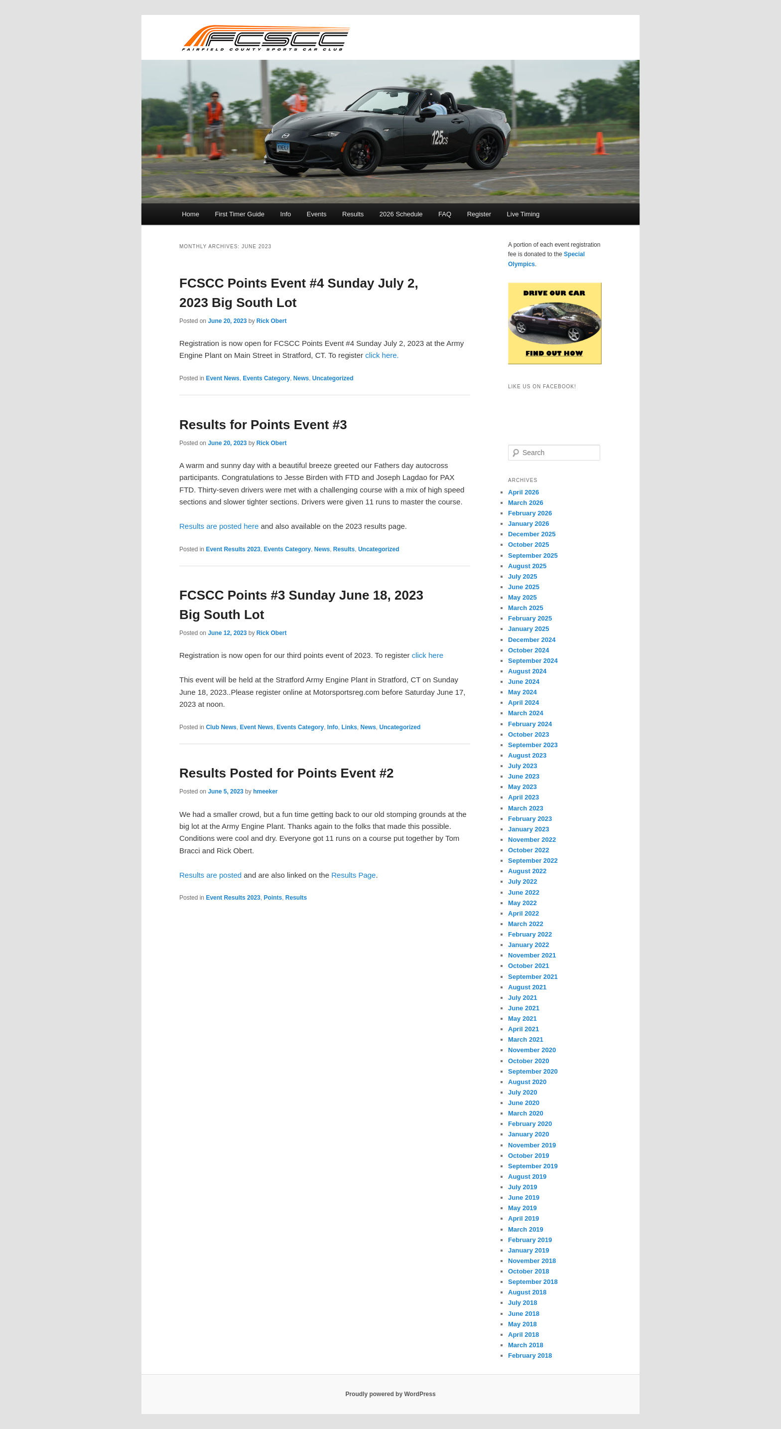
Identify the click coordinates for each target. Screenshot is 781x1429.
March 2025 (525, 608)
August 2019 (527, 1176)
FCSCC (265, 37)
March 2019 (525, 1229)
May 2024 (522, 692)
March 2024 (525, 713)
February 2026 (530, 513)
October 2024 (528, 650)
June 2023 (523, 776)
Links (349, 727)
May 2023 (522, 787)
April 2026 (523, 492)
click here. (382, 355)
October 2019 (528, 1155)
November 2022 (532, 839)
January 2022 (528, 945)
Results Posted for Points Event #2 (286, 773)
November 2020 (532, 1050)
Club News (221, 727)
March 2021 (525, 1039)
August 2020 (527, 1082)
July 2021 (522, 997)
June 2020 (523, 1103)
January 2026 (528, 523)
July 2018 (522, 1302)
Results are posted (210, 875)
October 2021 (528, 965)
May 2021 (522, 1018)
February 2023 (530, 818)
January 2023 (528, 829)
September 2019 (533, 1166)
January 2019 (528, 1250)
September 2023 (533, 745)
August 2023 (527, 755)
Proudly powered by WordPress (390, 1394)
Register (479, 214)
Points (272, 897)
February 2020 (530, 1123)
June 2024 (523, 681)
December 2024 (531, 639)
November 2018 (532, 1261)
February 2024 (530, 724)
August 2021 (527, 987)
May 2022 (522, 903)
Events (317, 214)
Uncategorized (333, 378)
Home (190, 214)
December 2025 (531, 534)
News (301, 378)
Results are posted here (219, 526)
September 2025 (533, 555)
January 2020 (528, 1134)
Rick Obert (272, 321)
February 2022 (530, 934)
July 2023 (522, 766)
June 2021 (523, 1008)
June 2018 (523, 1313)
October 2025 (528, 544)
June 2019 (523, 1197)
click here (427, 655)
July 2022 (522, 881)
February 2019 (530, 1240)
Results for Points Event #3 (263, 424)
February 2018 (530, 1355)
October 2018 (528, 1271)
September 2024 (533, 660)
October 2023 (528, 734)
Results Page (353, 875)
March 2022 (525, 924)
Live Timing (523, 214)
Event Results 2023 (233, 549)
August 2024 (527, 671)
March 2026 (525, 502)
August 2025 (527, 566)
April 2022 (523, 913)
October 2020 (528, 1061)
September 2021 (533, 976)
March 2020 (525, 1113)
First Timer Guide (239, 214)
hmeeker (265, 791)
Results (353, 214)
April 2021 (523, 1029)
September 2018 (533, 1281)
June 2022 (523, 892)
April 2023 (523, 797)
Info (285, 214)
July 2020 (522, 1092)
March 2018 (525, 1345)
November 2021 (532, 955)
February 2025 (530, 618)
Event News (222, 378)
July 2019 (522, 1187)
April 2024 (523, 702)
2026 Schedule (401, 214)
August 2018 (527, 1292)
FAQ (444, 214)
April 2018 (523, 1334)
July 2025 (522, 576)
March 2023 (525, 808)
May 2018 (522, 1324)
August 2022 (527, 871)
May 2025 (522, 597)
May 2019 (522, 1208)
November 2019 (532, 1145)
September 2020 (533, 1071)
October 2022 (528, 850)
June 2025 (523, 587)
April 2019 (523, 1218)
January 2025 (528, 629)
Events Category (266, 378)
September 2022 (533, 860)
